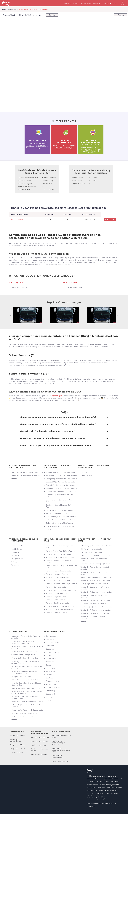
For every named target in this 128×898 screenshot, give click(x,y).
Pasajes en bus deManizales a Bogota (59, 756)
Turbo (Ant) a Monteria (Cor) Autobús (59, 523)
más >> (14, 479)
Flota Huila (50, 646)
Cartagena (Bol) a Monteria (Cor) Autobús (61, 479)
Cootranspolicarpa (52, 643)
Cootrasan (49, 697)
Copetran (84, 472)
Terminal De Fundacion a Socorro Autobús (27, 702)
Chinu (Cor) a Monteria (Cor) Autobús (94, 584)
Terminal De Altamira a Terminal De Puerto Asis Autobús (24, 672)
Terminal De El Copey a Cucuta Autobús (26, 680)
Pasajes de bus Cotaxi (38, 745)
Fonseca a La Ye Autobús (55, 600)
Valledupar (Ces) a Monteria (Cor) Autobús (61, 488)
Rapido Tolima (51, 659)
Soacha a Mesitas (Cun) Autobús (23, 655)
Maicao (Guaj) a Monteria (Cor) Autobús (60, 526)
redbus (6, 3)
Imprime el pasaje (85, 3)
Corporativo (67, 3)
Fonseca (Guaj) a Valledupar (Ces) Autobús (27, 472)
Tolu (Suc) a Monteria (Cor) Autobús (59, 513)
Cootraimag (50, 691)
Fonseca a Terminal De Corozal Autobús (61, 590)
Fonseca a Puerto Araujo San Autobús (60, 557)
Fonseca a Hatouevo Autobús (57, 574)
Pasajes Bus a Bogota (17, 735)
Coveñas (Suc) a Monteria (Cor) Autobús (61, 492)
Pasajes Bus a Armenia (17, 749)
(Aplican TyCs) (57, 396)
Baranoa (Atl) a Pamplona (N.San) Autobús (27, 710)
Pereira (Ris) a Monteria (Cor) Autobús (60, 510)
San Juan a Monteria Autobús (91, 552)
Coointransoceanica (53, 688)
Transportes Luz (17, 559)
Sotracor (14, 562)
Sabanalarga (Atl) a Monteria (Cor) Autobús (96, 546)
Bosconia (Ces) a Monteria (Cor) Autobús (96, 577)
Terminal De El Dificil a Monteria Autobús (96, 610)
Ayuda (75, 3)
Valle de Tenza (51, 639)
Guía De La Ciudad (16, 752)
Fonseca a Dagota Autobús (56, 597)
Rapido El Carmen (52, 652)
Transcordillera (51, 671)
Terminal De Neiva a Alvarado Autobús (25, 652)
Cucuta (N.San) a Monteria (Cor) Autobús (61, 520)
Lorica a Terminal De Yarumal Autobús (25, 688)
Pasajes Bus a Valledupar (18, 745)
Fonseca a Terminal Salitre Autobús (59, 554)
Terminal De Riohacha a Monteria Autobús (96, 592)
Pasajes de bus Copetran (39, 741)
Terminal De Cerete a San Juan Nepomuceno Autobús (22, 642)
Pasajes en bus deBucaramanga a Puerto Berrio (61, 750)
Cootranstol (50, 649)
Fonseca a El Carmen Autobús (57, 577)
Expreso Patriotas (52, 681)
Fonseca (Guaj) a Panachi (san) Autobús (60, 551)
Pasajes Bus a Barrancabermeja (16, 740)
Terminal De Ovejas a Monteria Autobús (95, 613)
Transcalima (50, 662)
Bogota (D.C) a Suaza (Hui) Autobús (24, 658)
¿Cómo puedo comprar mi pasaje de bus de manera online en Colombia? (64, 417)
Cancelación (96, 3)
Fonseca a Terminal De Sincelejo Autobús (61, 584)
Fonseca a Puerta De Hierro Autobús (59, 609)
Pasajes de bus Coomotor (40, 737)
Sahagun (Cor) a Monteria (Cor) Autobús (95, 555)
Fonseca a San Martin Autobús (57, 603)
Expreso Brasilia (17, 219)
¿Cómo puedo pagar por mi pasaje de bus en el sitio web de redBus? (64, 445)
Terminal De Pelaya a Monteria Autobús (95, 600)
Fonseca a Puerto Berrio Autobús (58, 571)
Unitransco (15, 555)
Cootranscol (50, 668)
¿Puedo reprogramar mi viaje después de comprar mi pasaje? (64, 438)
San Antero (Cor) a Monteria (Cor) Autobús (96, 607)
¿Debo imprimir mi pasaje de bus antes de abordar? (64, 431)
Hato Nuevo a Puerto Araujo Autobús (25, 713)
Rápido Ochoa (16, 549)
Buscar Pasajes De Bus (60, 761)
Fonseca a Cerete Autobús (56, 587)
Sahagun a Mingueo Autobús (22, 716)
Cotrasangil (50, 655)
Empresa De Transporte (39, 754)
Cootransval (50, 694)
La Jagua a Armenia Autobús (22, 677)
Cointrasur (49, 678)
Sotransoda (50, 675)
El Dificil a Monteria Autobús (91, 549)
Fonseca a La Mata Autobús (56, 613)
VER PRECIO (110, 219)
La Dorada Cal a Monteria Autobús (93, 604)
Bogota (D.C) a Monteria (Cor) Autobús (60, 482)
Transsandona (51, 636)
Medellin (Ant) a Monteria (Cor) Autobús (60, 472)
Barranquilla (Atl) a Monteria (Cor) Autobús (61, 475)
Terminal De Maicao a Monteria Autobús (95, 581)
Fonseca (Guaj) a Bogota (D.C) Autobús (26, 475)
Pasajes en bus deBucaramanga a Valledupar (58, 742)
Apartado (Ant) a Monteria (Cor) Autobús (61, 517)
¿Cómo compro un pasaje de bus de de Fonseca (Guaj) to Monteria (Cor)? (64, 424)
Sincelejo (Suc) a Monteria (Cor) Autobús (61, 485)
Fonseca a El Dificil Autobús (56, 593)
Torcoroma (15, 565)
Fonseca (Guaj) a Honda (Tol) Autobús (60, 606)
